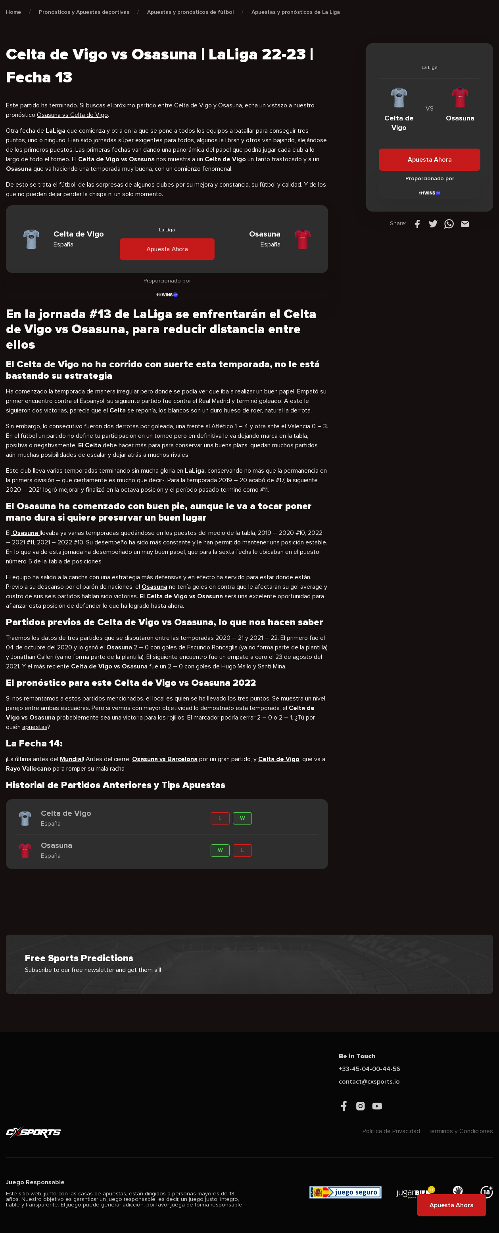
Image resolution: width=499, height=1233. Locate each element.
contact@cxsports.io (369, 1082)
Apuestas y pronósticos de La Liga (295, 12)
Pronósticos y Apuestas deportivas (84, 12)
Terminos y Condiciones (460, 1131)
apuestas (34, 727)
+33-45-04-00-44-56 (369, 1069)
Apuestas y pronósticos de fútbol (190, 12)
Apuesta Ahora (167, 249)
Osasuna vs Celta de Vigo (72, 115)
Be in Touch (357, 1056)
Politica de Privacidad (391, 1131)
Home (13, 12)
